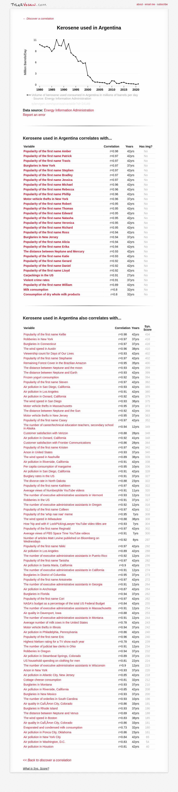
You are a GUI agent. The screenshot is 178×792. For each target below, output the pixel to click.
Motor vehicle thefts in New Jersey (45, 415)
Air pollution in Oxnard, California (44, 396)
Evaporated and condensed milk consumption (52, 727)
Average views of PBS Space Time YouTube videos (56, 533)
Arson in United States (37, 452)
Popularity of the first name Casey (45, 420)
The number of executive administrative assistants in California (63, 570)
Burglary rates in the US (38, 476)
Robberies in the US (36, 500)
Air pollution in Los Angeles (40, 391)
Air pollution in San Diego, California (46, 387)
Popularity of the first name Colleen (46, 509)
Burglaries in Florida (36, 594)
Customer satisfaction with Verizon (45, 433)
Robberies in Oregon (36, 651)
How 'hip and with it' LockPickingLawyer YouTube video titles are (64, 523)
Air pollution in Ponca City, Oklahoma (47, 732)
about (139, 4)
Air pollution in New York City (42, 737)
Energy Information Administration (69, 110)
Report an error (34, 115)
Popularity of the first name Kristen (45, 447)
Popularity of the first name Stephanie (47, 358)
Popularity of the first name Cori (43, 598)
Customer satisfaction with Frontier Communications (57, 442)
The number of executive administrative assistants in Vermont (63, 495)
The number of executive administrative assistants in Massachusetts (67, 608)
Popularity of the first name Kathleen (46, 485)
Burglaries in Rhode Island (40, 708)
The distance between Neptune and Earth (50, 372)
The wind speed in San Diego (42, 401)
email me (150, 4)
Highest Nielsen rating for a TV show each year (53, 641)
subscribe (162, 4)
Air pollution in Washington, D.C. (44, 741)
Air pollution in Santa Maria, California (47, 565)
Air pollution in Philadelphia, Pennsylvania (50, 632)
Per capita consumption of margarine (47, 466)
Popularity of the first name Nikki (44, 546)
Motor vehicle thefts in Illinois (42, 627)
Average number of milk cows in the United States (55, 622)
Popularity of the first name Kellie (44, 334)
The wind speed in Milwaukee (42, 519)
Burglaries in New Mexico (39, 694)
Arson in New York (35, 670)
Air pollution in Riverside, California (46, 461)
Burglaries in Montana (37, 684)
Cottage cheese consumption (42, 679)
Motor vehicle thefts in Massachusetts (47, 406)
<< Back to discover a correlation (47, 760)
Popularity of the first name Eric (43, 636)
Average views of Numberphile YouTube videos (53, 490)
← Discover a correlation (38, 18)
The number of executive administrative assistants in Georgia (62, 584)
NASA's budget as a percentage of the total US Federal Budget (64, 603)
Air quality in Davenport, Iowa (42, 613)
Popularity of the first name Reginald (46, 528)
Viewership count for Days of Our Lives (48, 353)
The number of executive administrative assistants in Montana (63, 617)
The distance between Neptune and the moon (52, 367)
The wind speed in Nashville (41, 457)
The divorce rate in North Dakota (44, 481)
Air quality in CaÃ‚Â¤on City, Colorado (47, 703)
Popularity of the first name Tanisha (46, 560)
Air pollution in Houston (38, 746)
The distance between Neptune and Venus (50, 713)
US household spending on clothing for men (51, 660)
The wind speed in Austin (39, 348)
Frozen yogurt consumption (41, 377)
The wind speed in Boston (40, 718)
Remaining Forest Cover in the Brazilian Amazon (54, 363)
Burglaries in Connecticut (39, 344)
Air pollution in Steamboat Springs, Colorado (52, 656)
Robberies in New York (38, 339)
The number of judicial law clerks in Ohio (49, 646)
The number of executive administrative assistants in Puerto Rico (65, 555)
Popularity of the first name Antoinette (47, 579)
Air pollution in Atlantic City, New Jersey (48, 675)
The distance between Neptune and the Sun (51, 410)
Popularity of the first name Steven (45, 382)
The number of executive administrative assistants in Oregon (62, 504)
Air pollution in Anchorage (39, 589)
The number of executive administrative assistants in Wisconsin (64, 665)
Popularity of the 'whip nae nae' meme (47, 514)
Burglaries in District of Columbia (44, 574)
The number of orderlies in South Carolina (50, 699)
